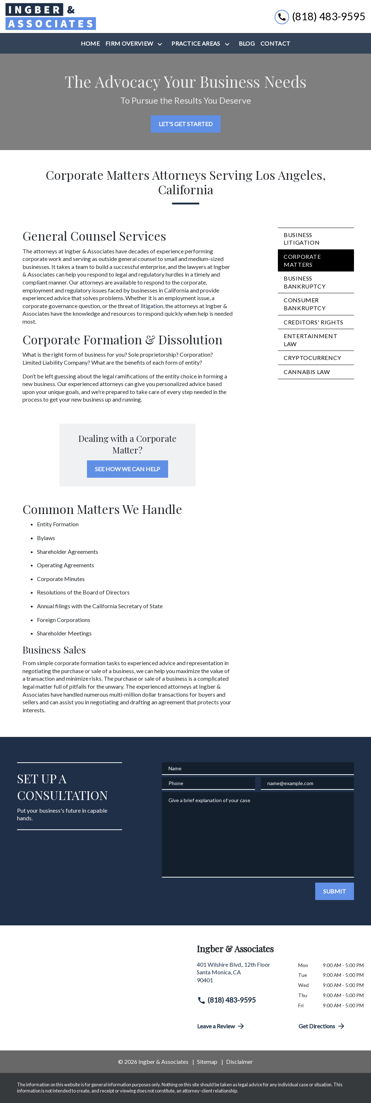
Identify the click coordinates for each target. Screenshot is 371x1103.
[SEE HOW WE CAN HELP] (127, 469)
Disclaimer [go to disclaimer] (239, 1061)
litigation (152, 305)
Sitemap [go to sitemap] (207, 1061)
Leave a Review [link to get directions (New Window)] (221, 1026)
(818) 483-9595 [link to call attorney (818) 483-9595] (226, 1000)
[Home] (90, 43)
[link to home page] (50, 16)
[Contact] (275, 43)
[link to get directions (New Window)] (242, 975)
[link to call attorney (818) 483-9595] (320, 16)
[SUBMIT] (334, 891)
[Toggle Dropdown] (161, 44)
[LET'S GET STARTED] (186, 124)
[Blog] (247, 43)
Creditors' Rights (313, 322)
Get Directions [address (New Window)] (322, 1026)
